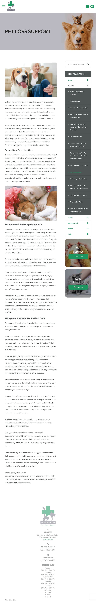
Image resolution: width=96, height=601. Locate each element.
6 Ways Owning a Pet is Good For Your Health (79, 147)
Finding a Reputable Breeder (77, 93)
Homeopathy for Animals (76, 169)
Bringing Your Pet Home (78, 204)
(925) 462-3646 (47, 554)
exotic (70, 226)
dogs (70, 80)
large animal (73, 232)
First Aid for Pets (76, 211)
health (70, 237)
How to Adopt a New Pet (78, 109)
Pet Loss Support (76, 178)
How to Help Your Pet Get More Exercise (78, 118)
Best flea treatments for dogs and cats (78, 218)
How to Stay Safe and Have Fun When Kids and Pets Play (78, 130)
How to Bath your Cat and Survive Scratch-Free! (78, 194)
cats (70, 243)
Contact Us (78, 296)
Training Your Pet (76, 139)
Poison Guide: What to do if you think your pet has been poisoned (78, 159)
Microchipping (75, 101)
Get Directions (48, 544)
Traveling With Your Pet (78, 185)
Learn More (78, 265)
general (71, 86)
